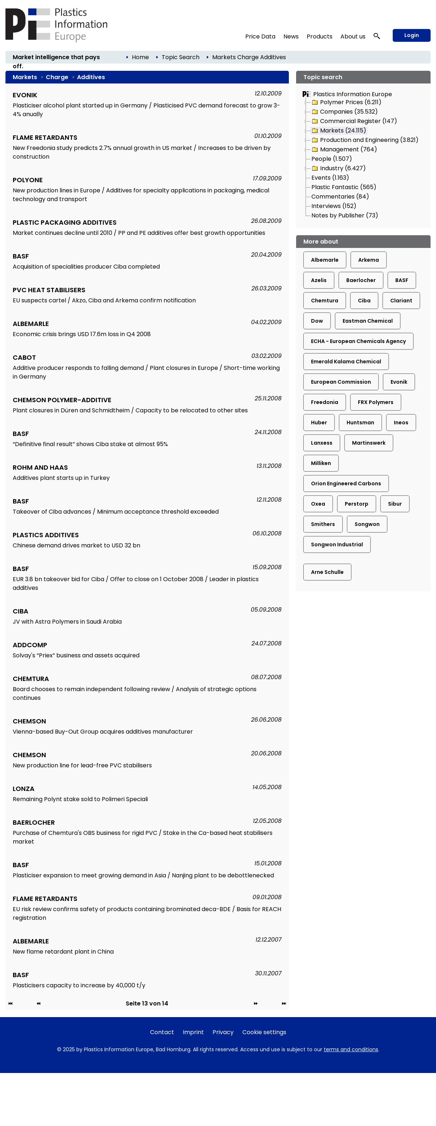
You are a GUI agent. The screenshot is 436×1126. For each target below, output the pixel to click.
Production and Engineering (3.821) (365, 140)
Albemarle (325, 260)
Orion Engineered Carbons (346, 483)
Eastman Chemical (368, 321)
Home (140, 57)
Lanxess (321, 442)
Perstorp (356, 503)
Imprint (193, 1032)
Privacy (223, 1032)
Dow (317, 321)
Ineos (401, 422)
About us (353, 36)
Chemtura (324, 300)
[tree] (363, 159)
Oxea (318, 503)
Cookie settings (264, 1032)
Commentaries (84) (340, 196)
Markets (224, 57)
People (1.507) (331, 159)
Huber (319, 422)
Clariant (401, 300)
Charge (248, 57)
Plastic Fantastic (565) (343, 187)
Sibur (395, 503)
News (291, 36)
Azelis (319, 280)
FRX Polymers (375, 402)
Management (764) (344, 149)
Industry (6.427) (338, 168)
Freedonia (324, 402)
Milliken (321, 463)
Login (411, 35)
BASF (401, 280)
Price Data (260, 36)
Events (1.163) (330, 178)
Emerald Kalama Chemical (346, 361)
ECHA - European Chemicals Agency (358, 341)
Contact (162, 1032)
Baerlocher (361, 280)
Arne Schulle (327, 572)
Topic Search (180, 57)
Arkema (368, 260)
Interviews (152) (333, 206)
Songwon (367, 524)
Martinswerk (368, 442)
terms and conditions (351, 1049)
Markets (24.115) (338, 130)
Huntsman (360, 422)
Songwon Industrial (337, 544)
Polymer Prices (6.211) (346, 102)
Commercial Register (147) (354, 121)
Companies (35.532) (344, 111)
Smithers (323, 524)
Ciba (364, 300)
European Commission (341, 381)
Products (319, 36)
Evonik (399, 381)
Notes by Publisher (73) (344, 215)
